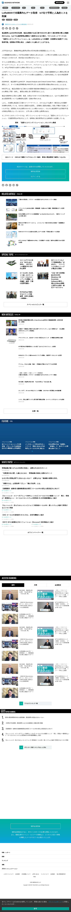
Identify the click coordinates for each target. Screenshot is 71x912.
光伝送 (64, 7)
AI (23, 7)
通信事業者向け (54, 7)
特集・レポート (6, 880)
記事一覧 (35, 439)
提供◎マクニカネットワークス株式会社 (16, 24)
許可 (35, 908)
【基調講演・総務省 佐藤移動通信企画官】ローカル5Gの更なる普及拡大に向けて (29, 756)
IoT (42, 7)
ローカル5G (16, 7)
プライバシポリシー (55, 902)
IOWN (5, 7)
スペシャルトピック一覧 (35, 309)
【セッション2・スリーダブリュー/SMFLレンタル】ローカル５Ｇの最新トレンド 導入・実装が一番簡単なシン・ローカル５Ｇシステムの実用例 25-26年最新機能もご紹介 (37, 762)
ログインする (35, 176)
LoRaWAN (9, 19)
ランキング (5, 888)
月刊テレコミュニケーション (9, 896)
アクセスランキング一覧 (31, 731)
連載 (3, 892)
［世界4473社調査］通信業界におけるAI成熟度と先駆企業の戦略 (24, 751)
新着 (3, 884)
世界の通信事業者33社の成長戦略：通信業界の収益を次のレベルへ (24, 745)
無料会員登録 (59, 2)
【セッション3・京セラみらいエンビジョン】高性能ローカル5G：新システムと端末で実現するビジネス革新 (36, 768)
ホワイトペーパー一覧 (35, 560)
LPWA (15, 19)
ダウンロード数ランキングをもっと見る (35, 775)
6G (33, 7)
